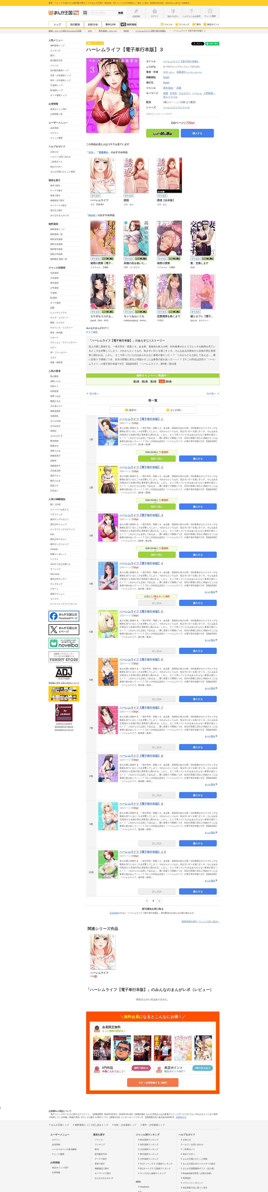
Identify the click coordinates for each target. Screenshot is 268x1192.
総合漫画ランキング (147, 1139)
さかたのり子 (56, 436)
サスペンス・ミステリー (61, 327)
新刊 (196, 24)
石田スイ (54, 386)
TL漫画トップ (56, 85)
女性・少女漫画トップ (60, 75)
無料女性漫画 (56, 239)
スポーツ (54, 337)
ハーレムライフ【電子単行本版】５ (141, 611)
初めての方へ (56, 167)
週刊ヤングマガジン (59, 519)
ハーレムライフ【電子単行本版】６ (141, 659)
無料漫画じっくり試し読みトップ (90, 1124)
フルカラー (185, 93)
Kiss (52, 534)
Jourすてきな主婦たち (60, 564)
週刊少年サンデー (58, 579)
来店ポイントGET (58, 109)
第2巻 (145, 381)
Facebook (143, 1186)
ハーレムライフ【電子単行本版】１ (141, 419)
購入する (197, 133)
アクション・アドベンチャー (63, 342)
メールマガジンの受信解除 (64, 1149)
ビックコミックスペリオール (63, 604)
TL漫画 (53, 293)
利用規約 (185, 1178)
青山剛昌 (54, 376)
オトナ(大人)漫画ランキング (151, 1173)
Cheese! (54, 549)
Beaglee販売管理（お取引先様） (196, 1173)
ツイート (199, 43)
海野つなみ (55, 396)
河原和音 (54, 416)
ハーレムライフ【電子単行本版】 (181, 61)
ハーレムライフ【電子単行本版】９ (141, 803)
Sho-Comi (54, 574)
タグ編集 (93, 332)
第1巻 (136, 381)
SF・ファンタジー (58, 352)
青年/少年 (110, 24)
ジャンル (166, 24)
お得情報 (56, 1172)
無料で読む (157, 458)
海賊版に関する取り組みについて (64, 683)
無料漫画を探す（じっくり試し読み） (200, 921)
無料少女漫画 (56, 244)
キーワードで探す (58, 205)
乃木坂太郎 (55, 471)
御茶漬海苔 (55, 411)
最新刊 (130, 410)
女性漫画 (54, 273)
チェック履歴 (56, 138)
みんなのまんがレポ (59, 215)
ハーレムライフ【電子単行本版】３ (141, 515)
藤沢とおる (55, 480)
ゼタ (169, 72)
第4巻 (169, 381)
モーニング (55, 569)
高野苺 (53, 461)
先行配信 (75, 24)
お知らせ (54, 152)
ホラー (53, 347)
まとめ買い (174, 409)
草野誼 (53, 431)
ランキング (182, 24)
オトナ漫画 (55, 303)
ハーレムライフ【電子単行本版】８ (141, 755)
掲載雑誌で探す (57, 200)
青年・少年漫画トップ (60, 80)
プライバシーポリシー (191, 1182)
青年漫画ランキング (147, 1154)
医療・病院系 (56, 362)
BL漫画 (53, 298)
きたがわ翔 (55, 421)
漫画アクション (57, 594)
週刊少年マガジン (58, 539)
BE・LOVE (55, 504)
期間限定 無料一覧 (58, 259)
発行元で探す (56, 210)
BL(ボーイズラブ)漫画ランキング (154, 1168)
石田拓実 (54, 391)
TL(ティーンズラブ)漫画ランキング (154, 1163)
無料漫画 (128, 24)
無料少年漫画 (56, 254)
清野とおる (55, 451)
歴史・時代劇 (56, 332)
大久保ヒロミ (56, 406)
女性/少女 (93, 24)
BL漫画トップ (56, 90)
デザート (54, 589)
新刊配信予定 (56, 60)
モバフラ (54, 599)
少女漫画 (54, 278)
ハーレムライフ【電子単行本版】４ (141, 563)
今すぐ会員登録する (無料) (152, 1082)
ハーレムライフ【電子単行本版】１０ (143, 851)
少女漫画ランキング (147, 1149)
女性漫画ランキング (147, 1144)
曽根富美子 (55, 456)
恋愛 (52, 308)
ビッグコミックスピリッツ (62, 529)
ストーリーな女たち (59, 509)
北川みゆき (55, 426)
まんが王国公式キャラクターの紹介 (198, 1163)
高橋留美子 (55, 466)
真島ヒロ (54, 485)
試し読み (157, 603)
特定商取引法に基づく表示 (193, 1187)
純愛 (165, 93)
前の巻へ (94, 393)
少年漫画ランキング (147, 1158)
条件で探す (55, 185)
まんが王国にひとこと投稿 (62, 172)
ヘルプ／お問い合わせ (60, 157)
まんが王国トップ (59, 1124)
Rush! (166, 82)
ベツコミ (54, 559)
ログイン (54, 133)
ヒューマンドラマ (58, 313)
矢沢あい (54, 490)
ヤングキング (56, 584)
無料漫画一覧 (56, 234)
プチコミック (56, 514)
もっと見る (211, 592)
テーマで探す (56, 190)
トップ (57, 24)
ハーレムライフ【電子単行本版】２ (141, 467)
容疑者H (190, 72)
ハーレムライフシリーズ (176, 107)
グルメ (53, 357)
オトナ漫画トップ (58, 95)
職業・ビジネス (57, 322)
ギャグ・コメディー (59, 318)
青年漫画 (54, 283)
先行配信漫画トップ (59, 70)
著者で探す (55, 195)
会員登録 (54, 128)
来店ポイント (211, 24)
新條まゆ (54, 446)
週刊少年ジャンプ (58, 524)
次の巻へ (211, 393)
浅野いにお (55, 381)
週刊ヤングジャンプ (59, 544)
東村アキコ (55, 476)
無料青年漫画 (56, 249)
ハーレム (197, 93)
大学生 (173, 93)
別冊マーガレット (58, 554)
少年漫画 (54, 288)
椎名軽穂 (54, 441)
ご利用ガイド (56, 162)
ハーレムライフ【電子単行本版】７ (141, 707)
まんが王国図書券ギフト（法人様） (198, 1168)
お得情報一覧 (56, 114)
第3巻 (153, 381)
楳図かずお (55, 401)
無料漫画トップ (57, 45)
